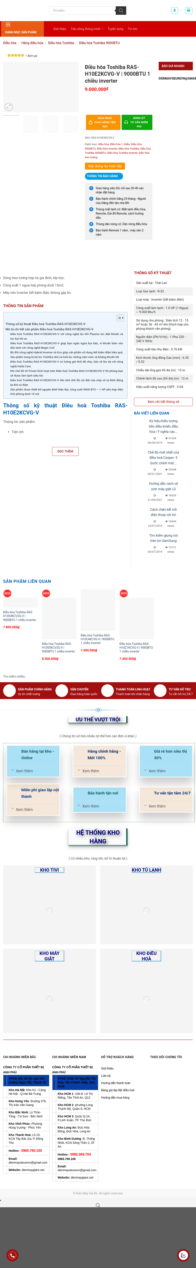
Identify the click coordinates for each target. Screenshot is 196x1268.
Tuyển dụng (116, 29)
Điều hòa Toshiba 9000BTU (99, 43)
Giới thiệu (59, 29)
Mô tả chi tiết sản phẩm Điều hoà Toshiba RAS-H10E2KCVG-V (49, 329)
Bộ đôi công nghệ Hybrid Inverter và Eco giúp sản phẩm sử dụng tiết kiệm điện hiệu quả (66, 352)
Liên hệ (106, 1076)
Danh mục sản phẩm (20, 27)
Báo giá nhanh (173, 66)
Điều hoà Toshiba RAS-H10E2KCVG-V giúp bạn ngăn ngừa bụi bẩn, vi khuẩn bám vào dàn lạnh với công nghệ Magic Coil (66, 346)
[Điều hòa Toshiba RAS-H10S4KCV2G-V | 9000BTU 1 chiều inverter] (20, 603)
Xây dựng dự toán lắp (105, 166)
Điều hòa (9, 43)
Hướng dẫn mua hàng (115, 1097)
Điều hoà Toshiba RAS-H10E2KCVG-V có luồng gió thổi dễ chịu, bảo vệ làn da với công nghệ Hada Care (66, 364)
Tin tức (133, 29)
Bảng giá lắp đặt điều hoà (117, 1090)
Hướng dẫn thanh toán (115, 1083)
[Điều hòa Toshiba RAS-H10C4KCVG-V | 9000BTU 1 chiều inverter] (98, 610)
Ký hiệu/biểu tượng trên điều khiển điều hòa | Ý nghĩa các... (163, 426)
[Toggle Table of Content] (118, 317)
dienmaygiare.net (33, 1170)
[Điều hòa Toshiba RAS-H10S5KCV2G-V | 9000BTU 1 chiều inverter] (59, 618)
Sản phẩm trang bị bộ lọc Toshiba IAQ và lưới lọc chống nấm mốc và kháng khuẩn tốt (64, 357)
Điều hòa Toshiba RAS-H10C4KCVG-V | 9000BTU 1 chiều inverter (97, 639)
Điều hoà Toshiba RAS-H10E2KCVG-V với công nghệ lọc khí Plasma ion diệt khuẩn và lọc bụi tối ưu (66, 336)
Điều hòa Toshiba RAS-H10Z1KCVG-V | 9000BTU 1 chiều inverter (136, 647)
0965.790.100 (31, 1150)
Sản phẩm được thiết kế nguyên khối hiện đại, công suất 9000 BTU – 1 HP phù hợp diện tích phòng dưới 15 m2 (66, 392)
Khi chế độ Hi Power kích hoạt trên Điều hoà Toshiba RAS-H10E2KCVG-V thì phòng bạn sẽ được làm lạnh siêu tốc (66, 373)
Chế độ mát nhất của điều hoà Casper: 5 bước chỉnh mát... (163, 457)
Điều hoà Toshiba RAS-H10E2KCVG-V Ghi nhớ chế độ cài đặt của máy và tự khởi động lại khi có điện (66, 382)
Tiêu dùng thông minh (87, 29)
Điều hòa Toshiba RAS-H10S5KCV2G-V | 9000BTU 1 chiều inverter (58, 647)
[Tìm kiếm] (121, 10)
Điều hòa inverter (107, 148)
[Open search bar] (98, 1205)
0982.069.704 (80, 1154)
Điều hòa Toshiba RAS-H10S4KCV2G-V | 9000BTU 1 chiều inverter (19, 615)
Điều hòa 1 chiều (120, 144)
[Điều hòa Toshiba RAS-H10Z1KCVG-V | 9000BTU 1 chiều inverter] (136, 618)
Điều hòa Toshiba (61, 43)
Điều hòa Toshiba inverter (122, 152)
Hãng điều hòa (32, 43)
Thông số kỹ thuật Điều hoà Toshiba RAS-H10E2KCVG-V (45, 324)
